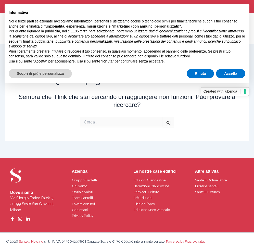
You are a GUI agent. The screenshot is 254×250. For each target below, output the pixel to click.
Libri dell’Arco (144, 204)
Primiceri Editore (146, 192)
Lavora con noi (84, 204)
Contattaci (80, 210)
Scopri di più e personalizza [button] (40, 73)
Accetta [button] (230, 73)
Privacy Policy (83, 216)
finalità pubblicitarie (38, 41)
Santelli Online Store (211, 180)
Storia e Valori (83, 192)
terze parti (88, 31)
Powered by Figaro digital (185, 241)
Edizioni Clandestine (150, 180)
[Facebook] (12, 219)
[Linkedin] (28, 219)
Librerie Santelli (207, 186)
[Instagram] (20, 219)
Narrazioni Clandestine (151, 186)
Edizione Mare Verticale (152, 210)
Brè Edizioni (143, 198)
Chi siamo (80, 186)
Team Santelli (83, 198)
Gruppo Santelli (85, 180)
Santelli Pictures (208, 192)
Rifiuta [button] (200, 73)
